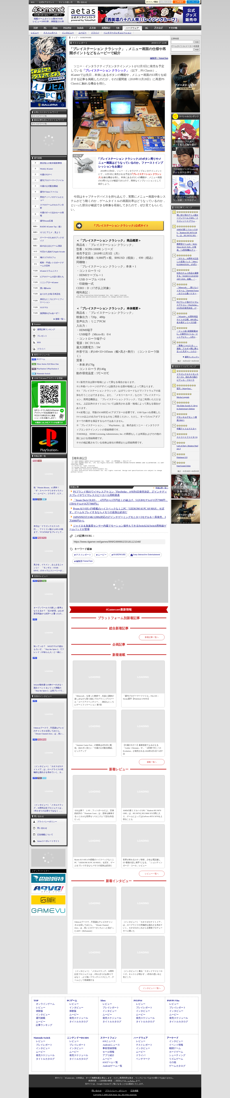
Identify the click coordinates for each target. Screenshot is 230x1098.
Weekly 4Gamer (46, 169)
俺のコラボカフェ (48, 257)
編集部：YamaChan (159, 58)
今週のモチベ (46, 174)
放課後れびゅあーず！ (50, 313)
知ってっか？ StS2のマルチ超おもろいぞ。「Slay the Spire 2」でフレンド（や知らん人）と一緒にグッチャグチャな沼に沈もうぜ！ (49, 649)
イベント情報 (176, 1044)
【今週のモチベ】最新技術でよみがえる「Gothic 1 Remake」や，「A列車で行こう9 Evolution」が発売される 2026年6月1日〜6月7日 (143, 749)
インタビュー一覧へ (152, 988)
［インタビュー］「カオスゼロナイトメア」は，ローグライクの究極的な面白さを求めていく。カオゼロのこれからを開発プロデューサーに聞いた (48, 769)
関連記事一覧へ (162, 488)
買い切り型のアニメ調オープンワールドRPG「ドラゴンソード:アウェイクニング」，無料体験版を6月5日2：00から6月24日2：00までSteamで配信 (187, 218)
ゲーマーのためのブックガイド (52, 239)
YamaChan (84, 561)
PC (45, 27)
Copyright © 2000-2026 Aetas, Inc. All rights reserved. (115, 1094)
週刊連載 (40, 1018)
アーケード (172, 1037)
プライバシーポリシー (47, 821)
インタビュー (68, 33)
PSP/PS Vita (173, 1000)
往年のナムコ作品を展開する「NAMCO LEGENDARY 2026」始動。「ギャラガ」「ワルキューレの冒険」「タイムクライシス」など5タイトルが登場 (187, 276)
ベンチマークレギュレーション (117, 33)
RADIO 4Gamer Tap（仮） (51, 226)
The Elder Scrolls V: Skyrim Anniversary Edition (187, 407)
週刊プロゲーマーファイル (52, 180)
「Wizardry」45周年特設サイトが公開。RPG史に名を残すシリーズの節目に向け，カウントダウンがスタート (187, 319)
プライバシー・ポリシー (116, 1091)
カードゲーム (176, 1051)
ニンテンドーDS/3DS (78, 1037)
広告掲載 (134, 1091)
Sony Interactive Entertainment (146, 554)
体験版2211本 (57, 21)
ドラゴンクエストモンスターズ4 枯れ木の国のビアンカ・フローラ (187, 377)
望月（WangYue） (184, 388)
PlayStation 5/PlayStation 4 (48, 369)
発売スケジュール (78, 1018)
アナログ (158, 27)
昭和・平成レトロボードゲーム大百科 (52, 264)
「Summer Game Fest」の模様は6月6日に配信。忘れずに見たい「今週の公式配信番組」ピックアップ (94, 748)
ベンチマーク (143, 1058)
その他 (172, 1062)
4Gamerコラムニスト (49, 271)
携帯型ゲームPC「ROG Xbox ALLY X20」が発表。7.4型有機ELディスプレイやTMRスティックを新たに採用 (188, 247)
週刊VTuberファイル (49, 192)
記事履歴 (179, 2)
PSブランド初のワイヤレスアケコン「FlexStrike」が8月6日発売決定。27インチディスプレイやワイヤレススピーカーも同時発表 (188, 305)
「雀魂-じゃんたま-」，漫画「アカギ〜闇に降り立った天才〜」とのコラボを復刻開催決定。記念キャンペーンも (187, 348)
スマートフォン (108, 1037)
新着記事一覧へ (152, 637)
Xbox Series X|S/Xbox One (48, 364)
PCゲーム (41, 359)
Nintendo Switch (43, 373)
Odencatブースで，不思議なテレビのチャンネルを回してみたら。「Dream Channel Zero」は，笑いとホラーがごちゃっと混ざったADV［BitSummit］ (49, 731)
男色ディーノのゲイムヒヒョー (52, 198)
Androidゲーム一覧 (112, 1066)
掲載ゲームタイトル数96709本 (48, 18)
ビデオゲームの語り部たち (52, 277)
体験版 (39, 1011)
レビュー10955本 (41, 21)
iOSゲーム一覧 (110, 1062)
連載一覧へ (60, 319)
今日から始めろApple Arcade (52, 252)
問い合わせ (82, 2)
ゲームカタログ (177, 1066)
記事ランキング (44, 1025)
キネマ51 (44, 307)
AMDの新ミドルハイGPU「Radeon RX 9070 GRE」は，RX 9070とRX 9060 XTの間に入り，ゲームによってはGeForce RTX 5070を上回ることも (142, 814)
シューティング (177, 1055)
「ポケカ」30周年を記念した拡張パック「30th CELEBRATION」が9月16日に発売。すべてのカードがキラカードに (187, 261)
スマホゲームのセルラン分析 (52, 206)
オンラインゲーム (45, 1004)
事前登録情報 (110, 1048)
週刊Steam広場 (46, 221)
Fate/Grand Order (184, 466)
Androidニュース (111, 1044)
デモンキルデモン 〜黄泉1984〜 (187, 418)
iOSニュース (109, 1041)
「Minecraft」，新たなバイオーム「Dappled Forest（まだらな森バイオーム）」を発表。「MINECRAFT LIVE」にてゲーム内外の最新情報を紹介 (188, 290)
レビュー (35, 33)
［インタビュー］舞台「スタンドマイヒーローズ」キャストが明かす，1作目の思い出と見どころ (142, 974)
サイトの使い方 (66, 2)
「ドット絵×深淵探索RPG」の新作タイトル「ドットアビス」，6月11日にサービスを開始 (187, 334)
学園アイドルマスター (186, 429)
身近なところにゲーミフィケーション (52, 300)
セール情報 (108, 1051)
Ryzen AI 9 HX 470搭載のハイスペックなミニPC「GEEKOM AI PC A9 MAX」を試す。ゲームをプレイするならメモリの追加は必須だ (94, 862)
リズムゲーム (176, 1058)
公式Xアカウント (46, 2)
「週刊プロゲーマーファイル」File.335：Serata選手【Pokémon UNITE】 (141, 697)
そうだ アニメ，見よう (50, 232)
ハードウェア (132, 28)
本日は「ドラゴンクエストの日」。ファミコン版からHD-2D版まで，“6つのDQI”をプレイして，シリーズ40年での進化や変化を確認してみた (49, 529)
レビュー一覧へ (152, 874)
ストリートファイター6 (187, 437)
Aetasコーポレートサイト (48, 841)
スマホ (92, 27)
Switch (80, 27)
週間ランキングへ (192, 357)
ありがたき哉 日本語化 (50, 294)
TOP (35, 27)
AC (146, 27)
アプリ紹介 (108, 1055)
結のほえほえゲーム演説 (51, 246)
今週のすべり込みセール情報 (52, 214)
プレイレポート (111, 1007)
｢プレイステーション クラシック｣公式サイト (121, 225)
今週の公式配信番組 (49, 186)
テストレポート (50, 33)
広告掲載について (45, 834)
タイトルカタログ (78, 1021)
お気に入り (165, 2)
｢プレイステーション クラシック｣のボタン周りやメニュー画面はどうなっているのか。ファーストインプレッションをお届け (130, 162)
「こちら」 (131, 1081)
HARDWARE (119, 554)
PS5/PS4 (67, 27)
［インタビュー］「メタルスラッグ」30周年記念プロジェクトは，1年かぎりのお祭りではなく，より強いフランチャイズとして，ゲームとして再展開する (48, 808)
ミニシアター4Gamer (49, 282)
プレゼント (42, 336)
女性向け (106, 27)
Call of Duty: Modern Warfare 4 (187, 447)
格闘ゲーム (175, 1048)
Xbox (54, 27)
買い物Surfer (45, 288)
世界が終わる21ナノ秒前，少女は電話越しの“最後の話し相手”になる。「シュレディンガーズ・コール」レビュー (142, 862)
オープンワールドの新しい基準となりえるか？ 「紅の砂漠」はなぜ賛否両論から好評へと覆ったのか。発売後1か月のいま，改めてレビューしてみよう (49, 611)
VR (117, 27)
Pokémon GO (182, 457)
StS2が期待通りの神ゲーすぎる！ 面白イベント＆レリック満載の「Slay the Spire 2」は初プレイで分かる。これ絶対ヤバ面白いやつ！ (49, 688)
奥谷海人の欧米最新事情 (51, 163)
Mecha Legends (183, 397)
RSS (32, 2)
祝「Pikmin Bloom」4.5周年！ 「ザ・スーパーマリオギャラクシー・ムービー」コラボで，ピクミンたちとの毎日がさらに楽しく (48, 490)
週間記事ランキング (46, 329)
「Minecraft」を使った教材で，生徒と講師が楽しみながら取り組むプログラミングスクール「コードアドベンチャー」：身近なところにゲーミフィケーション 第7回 (94, 700)
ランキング (193, 2)
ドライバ (95, 33)
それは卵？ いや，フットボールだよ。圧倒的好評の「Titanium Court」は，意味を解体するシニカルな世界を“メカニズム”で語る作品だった (94, 814)
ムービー (82, 33)
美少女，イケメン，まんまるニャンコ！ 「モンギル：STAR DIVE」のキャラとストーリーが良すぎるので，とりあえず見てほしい (49, 567)
